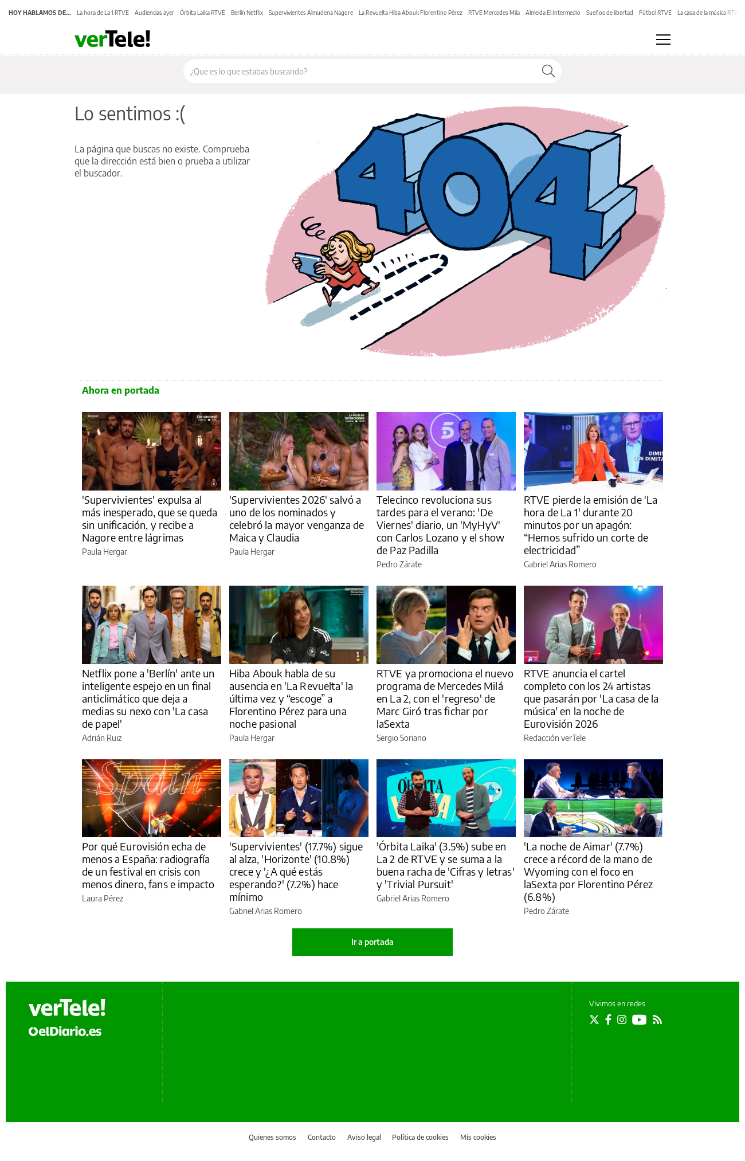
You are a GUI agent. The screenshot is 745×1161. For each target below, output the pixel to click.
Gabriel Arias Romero (560, 564)
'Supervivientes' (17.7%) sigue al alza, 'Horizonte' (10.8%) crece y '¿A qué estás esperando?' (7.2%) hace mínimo (296, 871)
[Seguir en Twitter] (594, 1019)
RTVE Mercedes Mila (494, 12)
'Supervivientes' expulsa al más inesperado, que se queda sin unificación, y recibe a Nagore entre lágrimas (149, 518)
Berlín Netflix (247, 12)
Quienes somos (272, 1137)
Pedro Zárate (399, 564)
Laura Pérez (102, 898)
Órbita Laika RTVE (202, 12)
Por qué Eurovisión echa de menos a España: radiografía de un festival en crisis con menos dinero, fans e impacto (148, 865)
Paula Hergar (104, 551)
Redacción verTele (555, 738)
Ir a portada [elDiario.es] (372, 942)
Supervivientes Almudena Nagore (311, 12)
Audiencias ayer (154, 12)
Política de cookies (420, 1137)
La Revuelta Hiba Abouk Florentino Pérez (410, 12)
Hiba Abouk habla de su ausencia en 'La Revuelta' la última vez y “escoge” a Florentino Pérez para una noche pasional (291, 698)
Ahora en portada (120, 390)
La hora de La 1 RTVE (103, 12)
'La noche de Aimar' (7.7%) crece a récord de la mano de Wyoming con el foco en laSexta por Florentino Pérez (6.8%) (588, 871)
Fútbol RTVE (655, 12)
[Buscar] (548, 71)
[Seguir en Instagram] (621, 1019)
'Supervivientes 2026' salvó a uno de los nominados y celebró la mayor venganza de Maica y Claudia (296, 518)
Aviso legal (364, 1137)
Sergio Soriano (401, 738)
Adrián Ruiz (101, 738)
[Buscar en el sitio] (359, 71)
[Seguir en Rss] (657, 1019)
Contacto (322, 1137)
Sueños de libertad (609, 12)
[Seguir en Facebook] (608, 1019)
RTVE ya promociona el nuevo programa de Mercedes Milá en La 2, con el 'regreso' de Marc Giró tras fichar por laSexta (445, 698)
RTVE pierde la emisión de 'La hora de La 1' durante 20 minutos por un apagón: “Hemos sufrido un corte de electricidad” (590, 524)
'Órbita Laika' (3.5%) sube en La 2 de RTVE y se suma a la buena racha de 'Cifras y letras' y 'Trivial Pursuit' (446, 865)
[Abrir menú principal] (663, 39)
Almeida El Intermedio (553, 12)
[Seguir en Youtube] (639, 1019)
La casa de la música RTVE (709, 12)
